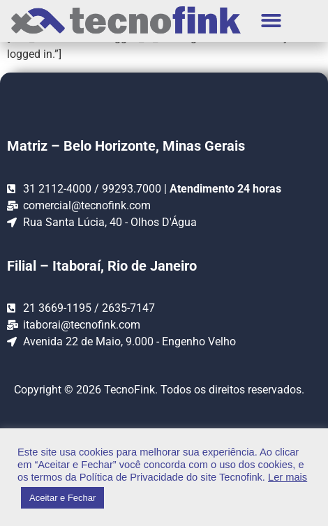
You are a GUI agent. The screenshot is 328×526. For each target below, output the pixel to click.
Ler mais (287, 477)
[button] (271, 21)
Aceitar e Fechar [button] (62, 498)
